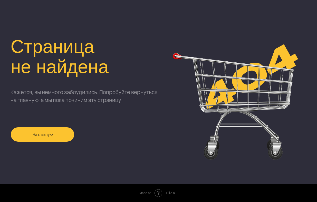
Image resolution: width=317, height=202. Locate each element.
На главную (43, 134)
